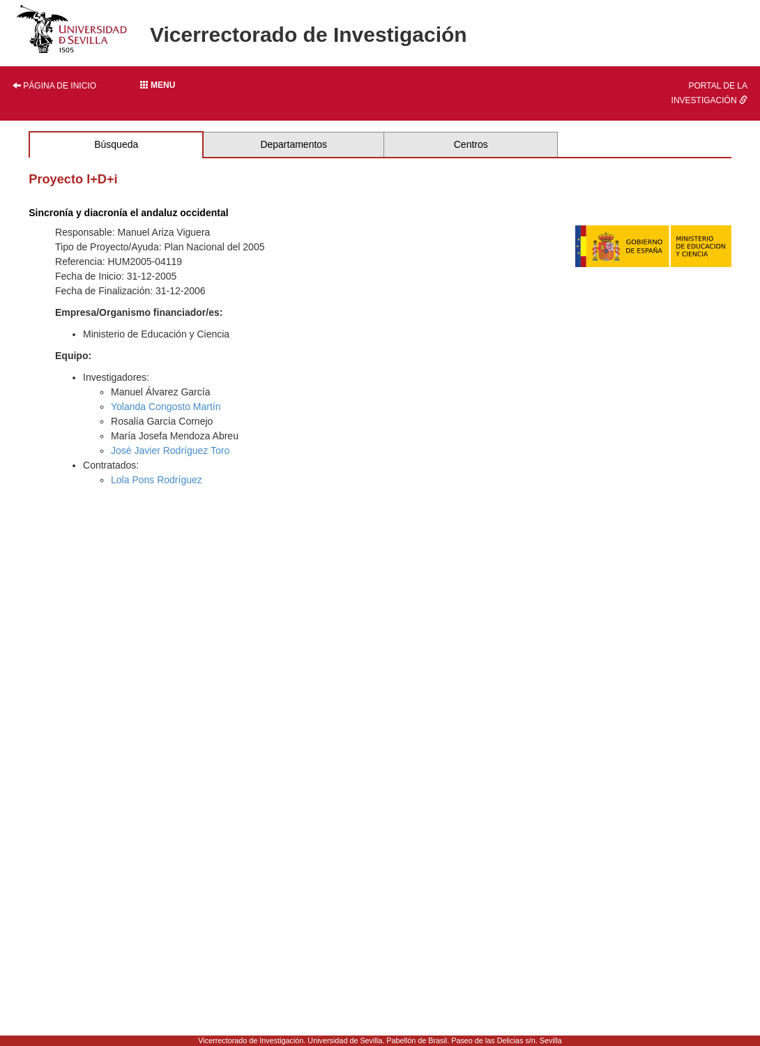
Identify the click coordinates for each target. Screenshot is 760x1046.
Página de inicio (54, 86)
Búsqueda (116, 144)
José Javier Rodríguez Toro (170, 450)
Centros (471, 144)
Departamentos (293, 144)
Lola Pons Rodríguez (156, 479)
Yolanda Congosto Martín (165, 406)
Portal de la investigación (709, 93)
